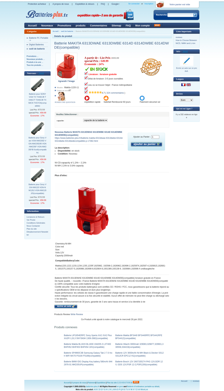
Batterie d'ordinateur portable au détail (143, 387)
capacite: (60, 120)
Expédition (101, 383)
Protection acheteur (37, 4)
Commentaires (98, 25)
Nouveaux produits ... (36, 59)
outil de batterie (67, 31)
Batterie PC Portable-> (38, 39)
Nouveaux (47, 25)
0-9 (139, 389)
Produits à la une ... (35, 62)
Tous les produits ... (35, 65)
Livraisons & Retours (35, 217)
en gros (120, 387)
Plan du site (32, 229)
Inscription (149, 4)
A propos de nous (60, 4)
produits (81, 25)
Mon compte (142, 25)
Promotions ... (32, 56)
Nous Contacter (33, 226)
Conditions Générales (36, 223)
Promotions (64, 25)
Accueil (32, 25)
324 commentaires (115, 93)
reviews (179, 37)
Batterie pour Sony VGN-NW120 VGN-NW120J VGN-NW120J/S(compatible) (37, 188)
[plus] (41, 73)
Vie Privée (31, 220)
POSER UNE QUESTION (65, 102)
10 (131, 383)
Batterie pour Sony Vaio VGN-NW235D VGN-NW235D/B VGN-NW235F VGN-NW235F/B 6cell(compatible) (37, 145)
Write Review (76, 314)
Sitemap (116, 25)
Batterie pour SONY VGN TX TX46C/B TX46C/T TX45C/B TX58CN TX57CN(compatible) (37, 100)
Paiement (92, 383)
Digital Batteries (36, 44)
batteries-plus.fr (92, 387)
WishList (144, 389)
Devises (179, 94)
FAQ (103, 4)
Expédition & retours (84, 4)
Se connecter (134, 4)
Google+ (115, 4)
